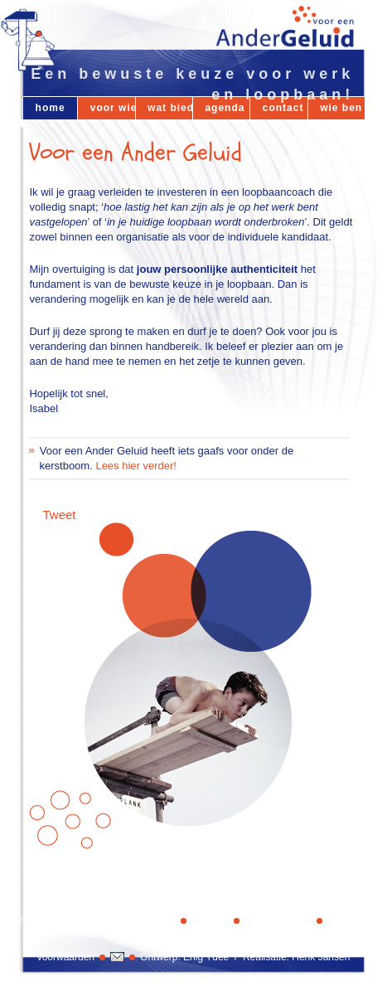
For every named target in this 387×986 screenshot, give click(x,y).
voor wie (112, 108)
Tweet (58, 515)
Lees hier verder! (136, 465)
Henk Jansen (321, 957)
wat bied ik (170, 108)
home (50, 108)
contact (283, 108)
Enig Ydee (206, 957)
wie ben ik (342, 108)
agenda (224, 108)
